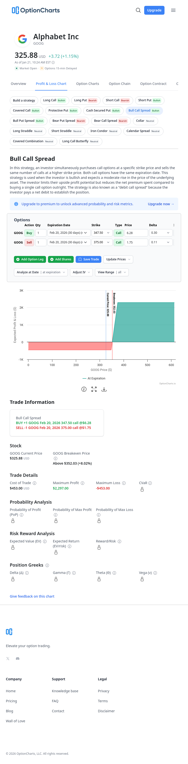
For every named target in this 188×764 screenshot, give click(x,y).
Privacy (103, 691)
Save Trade (88, 259)
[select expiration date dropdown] (69, 232)
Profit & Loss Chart (51, 83)
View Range (112, 272)
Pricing (11, 701)
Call (118, 233)
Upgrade (154, 10)
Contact (58, 711)
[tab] (24, 100)
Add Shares (60, 259)
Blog (9, 711)
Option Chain (119, 83)
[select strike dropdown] (102, 232)
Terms (103, 701)
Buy (29, 233)
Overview (18, 83)
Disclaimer (106, 711)
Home (11, 691)
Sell (29, 242)
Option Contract (153, 83)
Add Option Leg (30, 259)
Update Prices (118, 259)
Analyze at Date (41, 272)
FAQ (55, 701)
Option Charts (87, 83)
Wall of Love (15, 721)
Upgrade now (161, 204)
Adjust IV (82, 272)
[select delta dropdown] (161, 232)
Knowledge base (65, 691)
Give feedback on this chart (32, 596)
